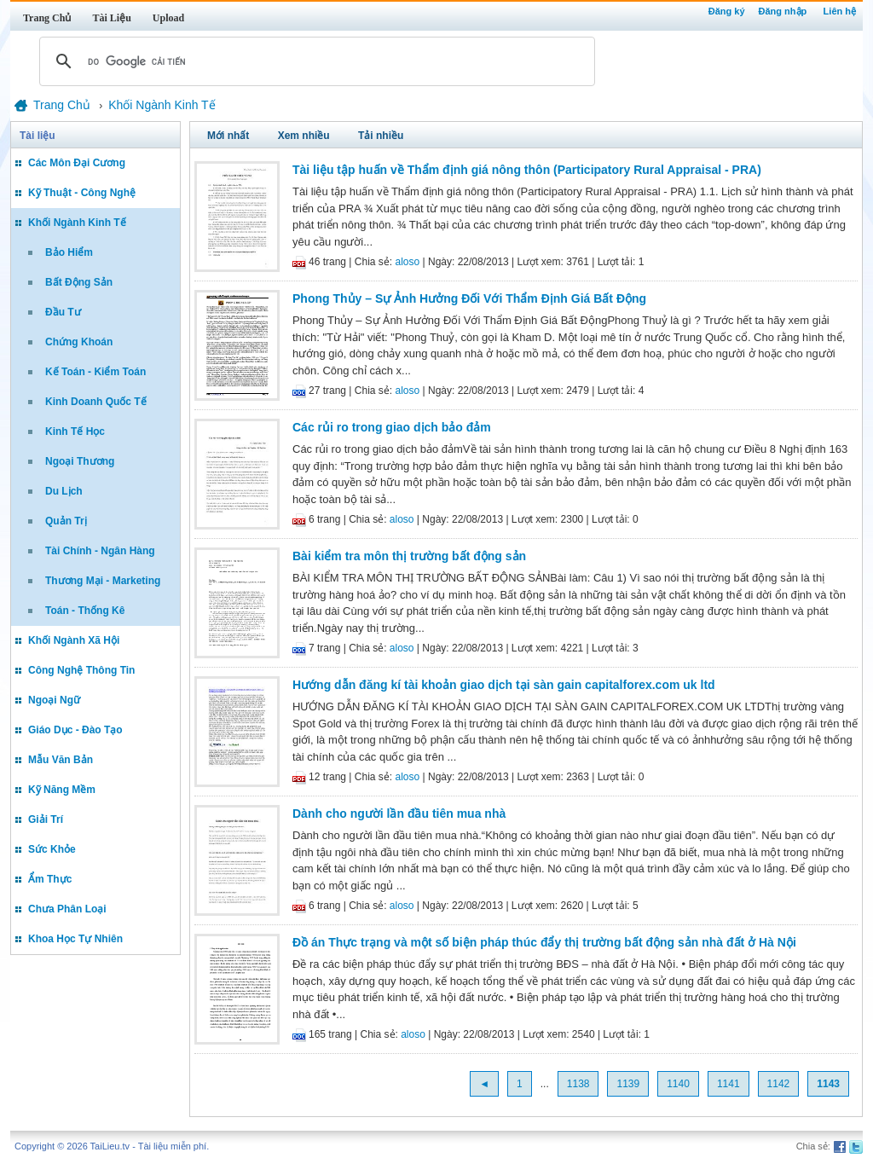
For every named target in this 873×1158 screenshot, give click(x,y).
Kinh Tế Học (75, 431)
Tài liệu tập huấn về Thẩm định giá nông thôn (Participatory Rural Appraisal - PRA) (526, 170)
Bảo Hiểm (69, 252)
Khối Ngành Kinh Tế (77, 223)
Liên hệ (840, 11)
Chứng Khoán (79, 342)
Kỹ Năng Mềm (61, 790)
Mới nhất (228, 136)
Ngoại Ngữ (54, 700)
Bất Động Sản (79, 282)
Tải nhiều (380, 136)
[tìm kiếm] (314, 61)
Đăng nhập (783, 11)
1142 (778, 1084)
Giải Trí (45, 819)
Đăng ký (726, 11)
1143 (828, 1084)
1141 (728, 1084)
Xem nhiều (304, 136)
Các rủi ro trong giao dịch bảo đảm (391, 427)
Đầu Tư (63, 312)
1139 (627, 1084)
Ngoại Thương (79, 461)
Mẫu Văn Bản (60, 760)
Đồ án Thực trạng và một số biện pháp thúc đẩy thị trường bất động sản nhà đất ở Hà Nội (544, 942)
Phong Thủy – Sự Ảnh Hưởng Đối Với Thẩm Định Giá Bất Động (469, 298)
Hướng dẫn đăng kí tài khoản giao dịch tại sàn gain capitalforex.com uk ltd (503, 685)
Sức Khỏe (52, 849)
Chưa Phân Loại (67, 909)
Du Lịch (64, 491)
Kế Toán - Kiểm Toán (95, 372)
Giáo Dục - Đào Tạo (75, 730)
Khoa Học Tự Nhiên (75, 939)
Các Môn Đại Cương (76, 163)
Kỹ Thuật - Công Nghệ (82, 193)
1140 (678, 1084)
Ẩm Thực (50, 879)
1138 (578, 1084)
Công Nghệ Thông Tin (81, 670)
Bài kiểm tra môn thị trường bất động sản (409, 556)
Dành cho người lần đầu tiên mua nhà (399, 813)
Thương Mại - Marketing (102, 581)
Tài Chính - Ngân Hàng (100, 551)
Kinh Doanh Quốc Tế (96, 402)
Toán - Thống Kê (84, 611)
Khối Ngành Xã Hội (73, 640)
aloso (408, 262)
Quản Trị (66, 521)
